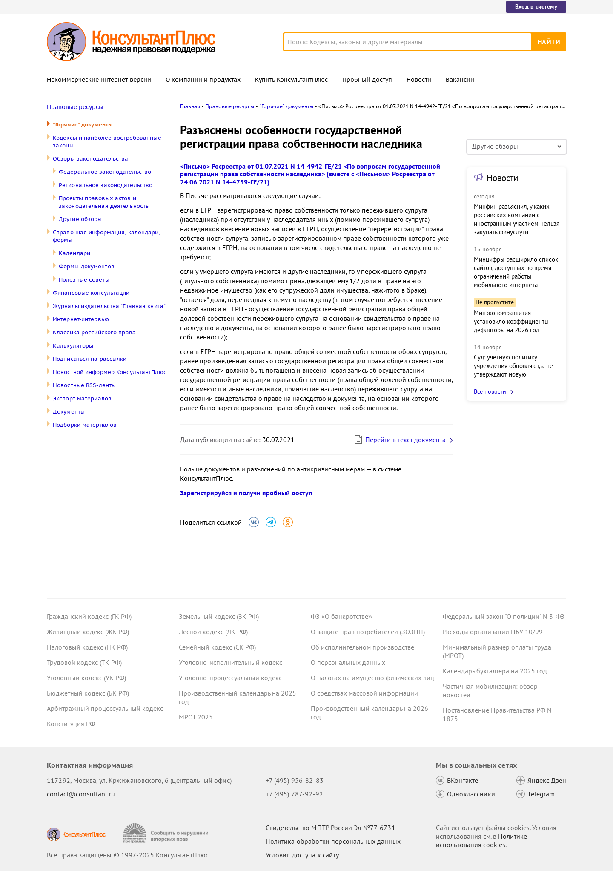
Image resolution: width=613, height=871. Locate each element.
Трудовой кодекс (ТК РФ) (84, 662)
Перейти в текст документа (399, 439)
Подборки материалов (85, 424)
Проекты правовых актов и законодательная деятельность (104, 202)
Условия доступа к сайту (302, 855)
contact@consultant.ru (81, 794)
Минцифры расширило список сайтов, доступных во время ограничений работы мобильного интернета (516, 272)
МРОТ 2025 (196, 717)
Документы (69, 411)
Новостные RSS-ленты (84, 385)
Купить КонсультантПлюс (291, 79)
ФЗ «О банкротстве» (341, 616)
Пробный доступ (367, 79)
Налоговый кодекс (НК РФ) (87, 647)
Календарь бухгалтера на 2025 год (495, 671)
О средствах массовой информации (364, 693)
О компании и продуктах (203, 79)
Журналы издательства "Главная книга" (109, 306)
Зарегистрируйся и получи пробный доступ (246, 493)
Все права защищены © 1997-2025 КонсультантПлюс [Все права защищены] (128, 855)
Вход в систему (536, 6)
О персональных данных (348, 662)
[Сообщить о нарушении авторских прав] (166, 833)
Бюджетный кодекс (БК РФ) (88, 693)
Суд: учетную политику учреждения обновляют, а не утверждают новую (513, 365)
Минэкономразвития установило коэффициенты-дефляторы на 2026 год (512, 321)
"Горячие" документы (83, 124)
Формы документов (87, 266)
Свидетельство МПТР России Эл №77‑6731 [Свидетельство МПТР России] (330, 827)
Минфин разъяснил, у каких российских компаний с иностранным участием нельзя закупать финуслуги (516, 219)
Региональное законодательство (105, 185)
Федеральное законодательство (105, 171)
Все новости (490, 391)
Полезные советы (84, 279)
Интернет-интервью (81, 319)
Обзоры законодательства (91, 158)
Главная (190, 106)
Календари (74, 253)
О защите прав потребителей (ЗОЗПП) (368, 631)
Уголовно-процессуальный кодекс (230, 677)
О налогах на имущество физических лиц (372, 677)
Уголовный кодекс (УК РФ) (86, 677)
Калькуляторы (73, 345)
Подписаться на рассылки (90, 358)
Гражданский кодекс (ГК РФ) (89, 616)
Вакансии (460, 79)
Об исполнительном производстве (362, 647)
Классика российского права (94, 332)
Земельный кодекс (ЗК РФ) (219, 616)
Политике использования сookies (481, 840)
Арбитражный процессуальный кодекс (105, 708)
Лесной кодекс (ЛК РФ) (213, 631)
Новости (419, 79)
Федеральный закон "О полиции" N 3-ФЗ (503, 616)
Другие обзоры (80, 219)
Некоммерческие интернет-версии (99, 79)
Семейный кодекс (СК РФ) (217, 647)
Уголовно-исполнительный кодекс (230, 662)
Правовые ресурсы (75, 107)
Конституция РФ (71, 723)
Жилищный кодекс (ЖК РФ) (88, 631)
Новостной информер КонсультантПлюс (109, 372)
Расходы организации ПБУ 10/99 (493, 631)
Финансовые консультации (91, 292)
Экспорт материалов (82, 398)
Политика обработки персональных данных (333, 841)
